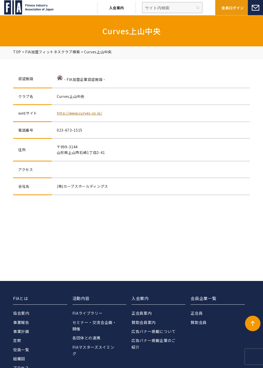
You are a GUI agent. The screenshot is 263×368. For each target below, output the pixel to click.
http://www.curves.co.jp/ (79, 113)
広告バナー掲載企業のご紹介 (154, 344)
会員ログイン (232, 7)
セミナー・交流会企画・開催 (94, 326)
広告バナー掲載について (154, 331)
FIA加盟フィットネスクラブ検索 (52, 51)
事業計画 (21, 331)
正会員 (197, 313)
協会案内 (21, 313)
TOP (17, 51)
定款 (17, 340)
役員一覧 (21, 349)
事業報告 (21, 322)
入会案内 (116, 7)
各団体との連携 (86, 338)
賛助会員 (199, 322)
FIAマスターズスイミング (93, 350)
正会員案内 (142, 313)
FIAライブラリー (87, 313)
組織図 (19, 359)
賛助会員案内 (144, 322)
